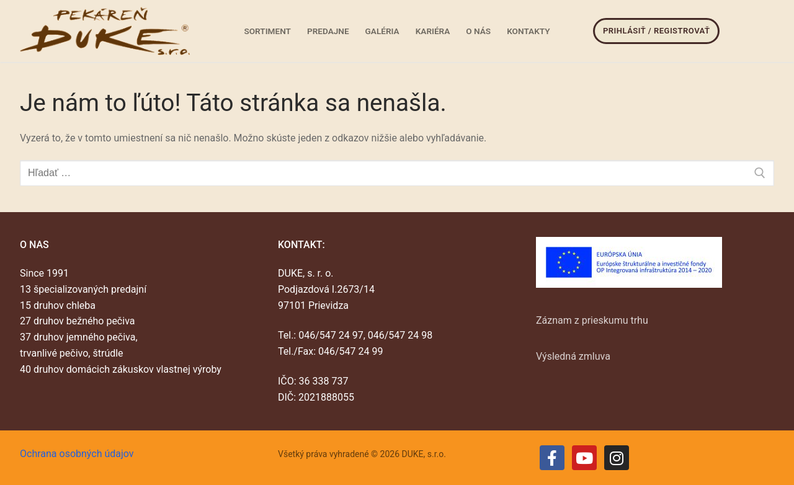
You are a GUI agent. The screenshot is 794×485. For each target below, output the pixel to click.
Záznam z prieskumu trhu (592, 320)
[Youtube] (584, 457)
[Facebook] (552, 457)
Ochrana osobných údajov (77, 454)
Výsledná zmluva (573, 356)
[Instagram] (616, 457)
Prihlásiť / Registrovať (656, 30)
